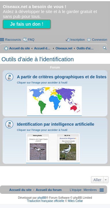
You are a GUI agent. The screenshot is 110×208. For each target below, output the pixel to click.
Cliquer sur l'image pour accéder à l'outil (42, 82)
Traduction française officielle (45, 201)
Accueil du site (19, 48)
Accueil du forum (42, 48)
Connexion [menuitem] (99, 39)
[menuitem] (90, 190)
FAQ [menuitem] (31, 39)
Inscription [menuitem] (77, 39)
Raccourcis (13, 39)
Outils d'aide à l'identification (37, 59)
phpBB (41, 197)
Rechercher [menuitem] (105, 49)
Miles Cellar (75, 201)
